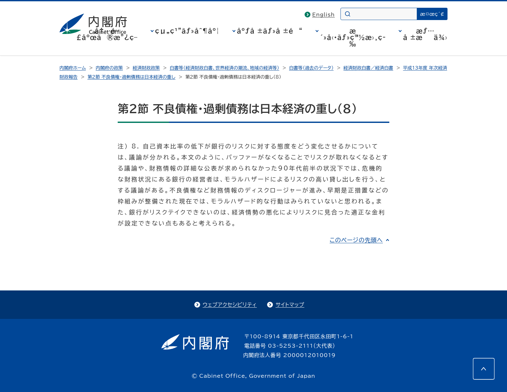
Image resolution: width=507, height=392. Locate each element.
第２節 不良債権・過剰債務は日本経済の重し (131, 77)
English (323, 14)
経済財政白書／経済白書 (368, 68)
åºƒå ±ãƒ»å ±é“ (270, 30)
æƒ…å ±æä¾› (425, 33)
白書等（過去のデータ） (311, 68)
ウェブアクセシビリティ (230, 304)
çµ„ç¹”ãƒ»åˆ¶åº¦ (187, 30)
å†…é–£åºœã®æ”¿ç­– (107, 33)
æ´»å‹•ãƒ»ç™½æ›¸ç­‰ (353, 37)
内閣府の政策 (109, 68)
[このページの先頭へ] (483, 368)
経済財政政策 (146, 68)
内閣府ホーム (72, 68)
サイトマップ (289, 304)
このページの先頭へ (356, 240)
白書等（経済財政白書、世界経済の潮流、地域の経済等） (224, 68)
